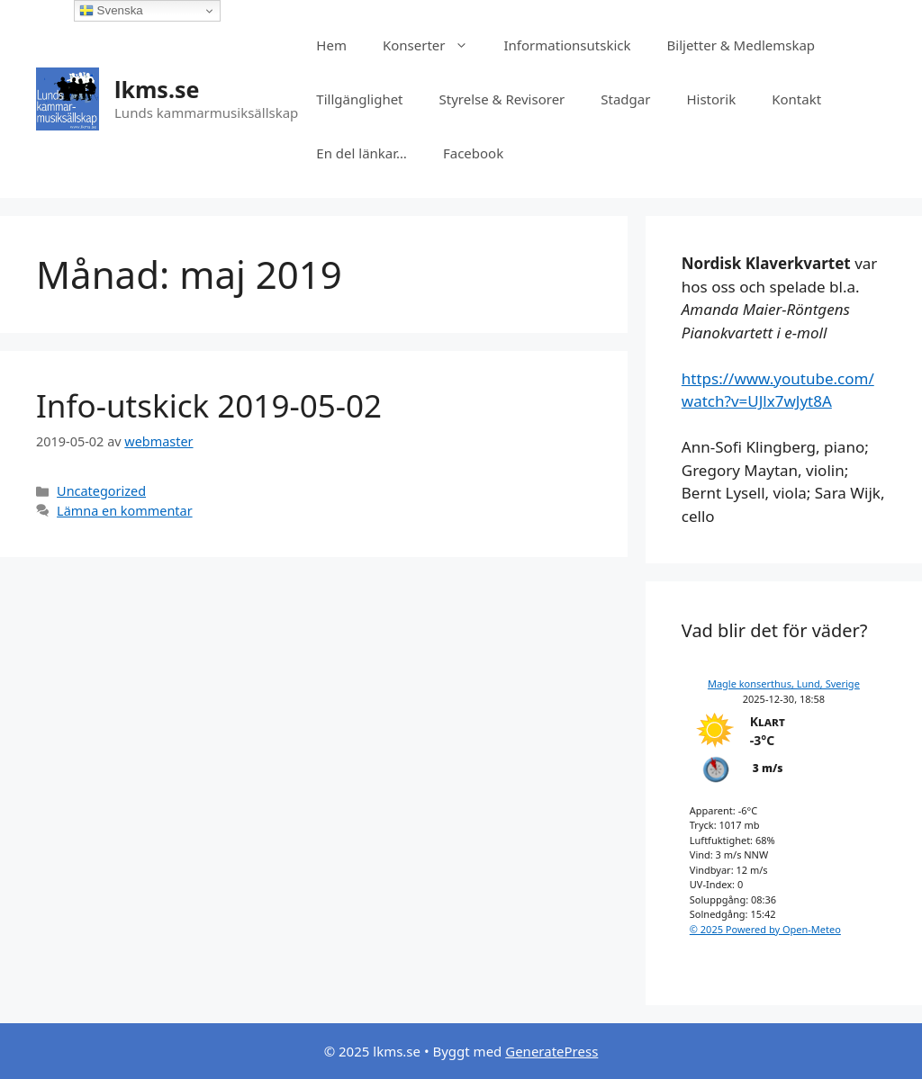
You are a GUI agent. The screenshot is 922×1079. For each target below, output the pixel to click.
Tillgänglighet (359, 99)
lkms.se (156, 89)
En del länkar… (361, 153)
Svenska (111, 11)
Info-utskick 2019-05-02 (209, 405)
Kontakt (796, 99)
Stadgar (625, 99)
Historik (711, 99)
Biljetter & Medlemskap (741, 45)
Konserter (434, 45)
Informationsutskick (567, 45)
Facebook (473, 153)
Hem (331, 45)
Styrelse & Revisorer (502, 99)
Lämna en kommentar (125, 510)
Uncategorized (101, 490)
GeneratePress (551, 1051)
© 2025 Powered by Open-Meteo (765, 929)
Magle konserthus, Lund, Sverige (784, 683)
